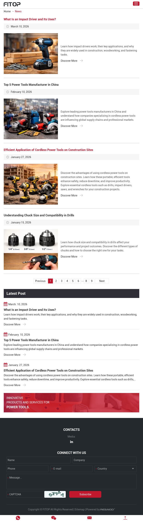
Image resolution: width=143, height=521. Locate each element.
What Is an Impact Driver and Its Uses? (30, 19)
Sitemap (80, 509)
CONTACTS (71, 430)
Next (102, 281)
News (18, 11)
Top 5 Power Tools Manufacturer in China (31, 84)
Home (7, 11)
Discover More (72, 61)
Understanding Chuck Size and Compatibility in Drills (39, 215)
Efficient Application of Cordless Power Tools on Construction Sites (48, 150)
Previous (40, 281)
